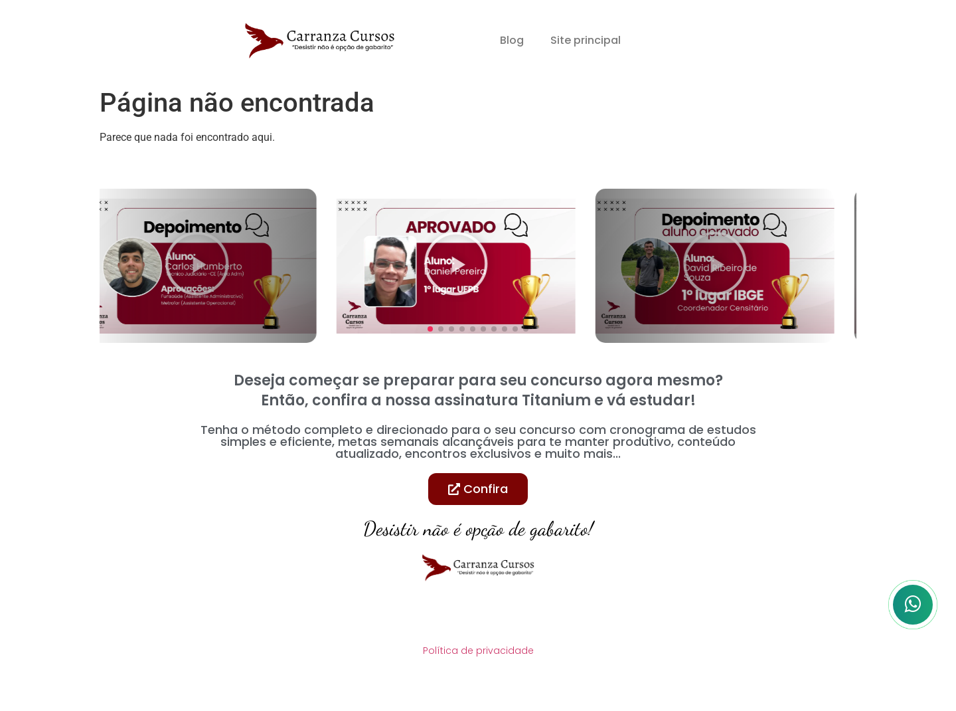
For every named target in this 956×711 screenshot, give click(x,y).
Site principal (585, 40)
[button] (430, 329)
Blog (512, 40)
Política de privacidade (478, 650)
